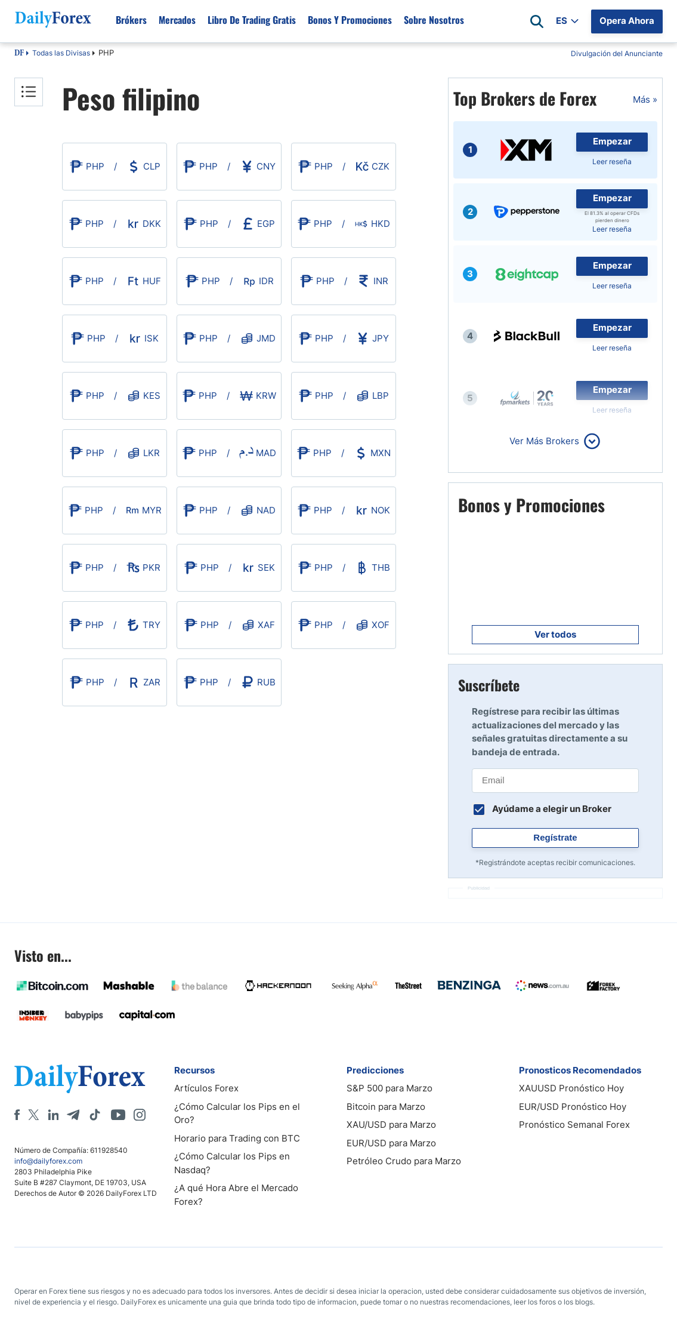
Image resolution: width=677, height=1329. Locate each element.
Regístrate (555, 837)
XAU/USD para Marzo (391, 1124)
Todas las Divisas (61, 52)
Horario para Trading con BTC (237, 1138)
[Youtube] (118, 1114)
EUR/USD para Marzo (391, 1143)
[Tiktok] (95, 1115)
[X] (33, 1114)
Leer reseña (612, 161)
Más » (645, 99)
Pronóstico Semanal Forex (574, 1124)
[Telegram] (73, 1114)
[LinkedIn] (53, 1114)
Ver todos (555, 634)
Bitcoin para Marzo (386, 1106)
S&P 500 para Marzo (389, 1088)
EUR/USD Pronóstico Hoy (572, 1106)
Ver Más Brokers (544, 441)
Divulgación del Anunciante (617, 53)
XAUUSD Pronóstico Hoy (571, 1088)
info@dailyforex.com (48, 1160)
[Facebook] (17, 1114)
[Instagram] (140, 1115)
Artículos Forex (206, 1088)
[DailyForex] (80, 1078)
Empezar (612, 141)
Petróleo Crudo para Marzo (404, 1161)
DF (19, 54)
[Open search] (537, 21)
